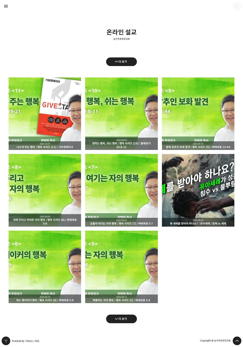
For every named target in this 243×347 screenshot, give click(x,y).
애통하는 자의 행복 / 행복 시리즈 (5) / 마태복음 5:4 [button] (121, 267)
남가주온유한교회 (121, 39)
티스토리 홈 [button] (6, 341)
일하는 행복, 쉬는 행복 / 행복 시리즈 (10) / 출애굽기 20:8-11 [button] (121, 114)
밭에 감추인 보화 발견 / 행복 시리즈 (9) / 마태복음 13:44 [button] (198, 114)
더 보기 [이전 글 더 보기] (122, 62)
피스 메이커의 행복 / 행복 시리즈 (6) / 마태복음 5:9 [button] (45, 267)
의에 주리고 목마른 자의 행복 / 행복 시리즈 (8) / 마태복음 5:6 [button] (45, 190)
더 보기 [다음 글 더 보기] (122, 319)
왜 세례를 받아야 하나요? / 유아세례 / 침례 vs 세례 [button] (198, 190)
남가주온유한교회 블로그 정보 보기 (237, 6)
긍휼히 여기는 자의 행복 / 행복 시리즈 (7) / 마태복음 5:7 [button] (121, 190)
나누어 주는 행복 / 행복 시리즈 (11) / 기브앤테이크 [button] (45, 114)
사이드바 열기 (6, 6)
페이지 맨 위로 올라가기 (237, 341)
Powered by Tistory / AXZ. (26, 340)
